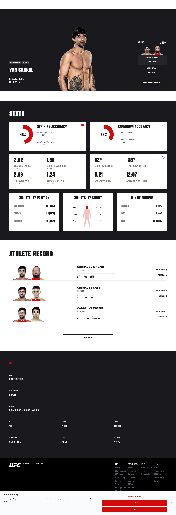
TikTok (130, 484)
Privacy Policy (159, 471)
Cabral (82, 267)
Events (7, 10)
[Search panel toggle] (167, 10)
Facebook (131, 468)
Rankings (18, 10)
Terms (156, 468)
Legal (156, 464)
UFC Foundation (121, 471)
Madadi (98, 267)
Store (117, 484)
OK (135, 509)
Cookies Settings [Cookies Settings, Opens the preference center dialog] (134, 496)
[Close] (172, 502)
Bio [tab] (10, 363)
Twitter (131, 488)
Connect (126, 10)
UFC (116, 464)
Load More (88, 337)
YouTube (131, 481)
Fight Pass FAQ (146, 468)
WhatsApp (132, 478)
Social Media (133, 464)
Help (143, 464)
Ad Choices (158, 474)
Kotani (98, 308)
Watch (136, 10)
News (39, 10)
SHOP (160, 10)
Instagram (132, 471)
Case (96, 288)
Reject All (134, 503)
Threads (131, 474)
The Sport (118, 468)
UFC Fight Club (120, 488)
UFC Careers (119, 474)
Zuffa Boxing (149, 10)
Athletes (29, 10)
